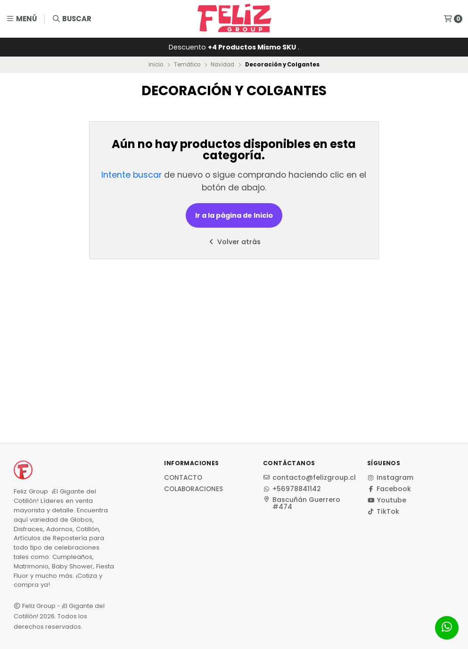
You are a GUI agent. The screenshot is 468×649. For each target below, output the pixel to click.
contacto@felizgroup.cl (309, 477)
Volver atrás (234, 241)
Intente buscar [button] (131, 175)
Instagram (390, 477)
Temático (187, 64)
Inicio (155, 64)
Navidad (222, 64)
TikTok (383, 511)
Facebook (389, 488)
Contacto (183, 478)
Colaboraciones (193, 489)
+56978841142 (292, 488)
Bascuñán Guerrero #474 (301, 503)
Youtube (386, 500)
